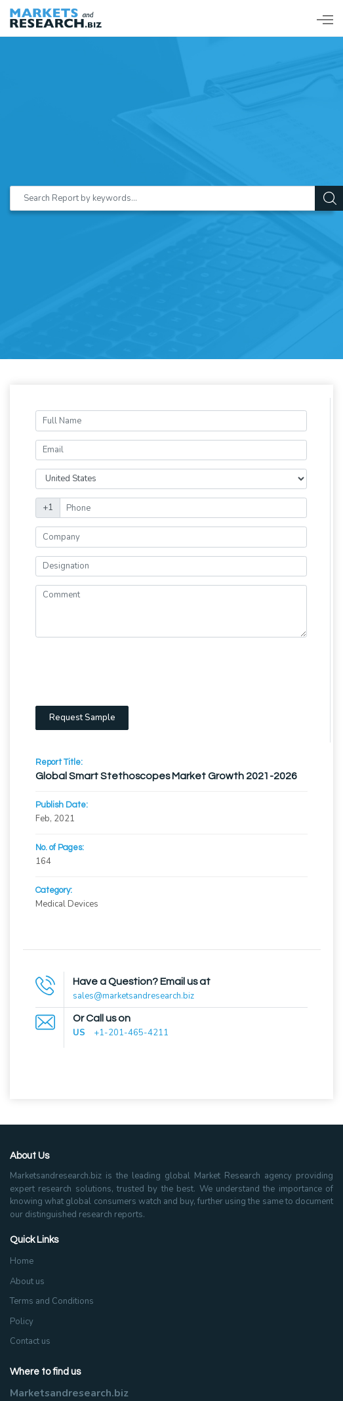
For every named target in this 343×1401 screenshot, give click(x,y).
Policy (21, 1321)
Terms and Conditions (52, 1301)
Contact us (30, 1341)
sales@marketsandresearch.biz (133, 996)
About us (27, 1281)
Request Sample (82, 717)
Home (21, 1261)
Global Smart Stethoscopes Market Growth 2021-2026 (166, 776)
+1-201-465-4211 (131, 1033)
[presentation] (135, 671)
